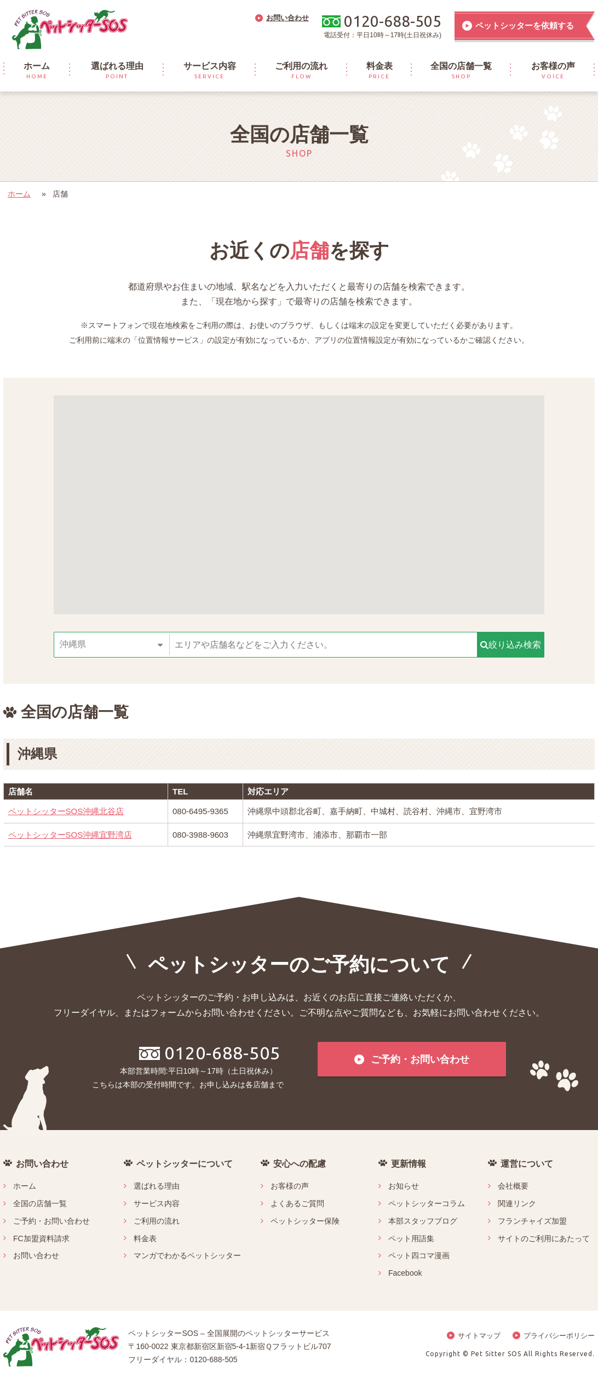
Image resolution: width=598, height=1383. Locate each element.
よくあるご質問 (297, 1203)
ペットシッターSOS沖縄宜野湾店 (70, 834)
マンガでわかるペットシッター (187, 1255)
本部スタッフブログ (422, 1221)
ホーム (19, 193)
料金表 (145, 1238)
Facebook (405, 1273)
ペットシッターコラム (426, 1203)
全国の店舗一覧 (40, 1203)
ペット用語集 (411, 1238)
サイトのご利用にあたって (544, 1238)
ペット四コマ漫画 (419, 1255)
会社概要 (513, 1186)
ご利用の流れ (157, 1221)
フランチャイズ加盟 (532, 1221)
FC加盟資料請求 (41, 1238)
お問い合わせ (36, 1255)
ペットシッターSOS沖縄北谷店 (66, 811)
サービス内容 (157, 1203)
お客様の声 (290, 1186)
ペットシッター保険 (305, 1221)
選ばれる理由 (157, 1186)
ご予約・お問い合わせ (51, 1221)
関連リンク (517, 1203)
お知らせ (403, 1186)
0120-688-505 (209, 1053)
